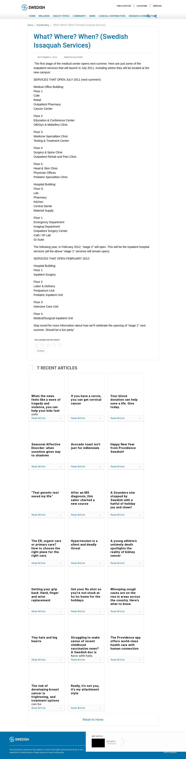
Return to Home (93, 719)
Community (79, 16)
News (92, 16)
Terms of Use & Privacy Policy (111, 750)
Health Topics (61, 16)
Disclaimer (130, 750)
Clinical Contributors (112, 16)
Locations (142, 6)
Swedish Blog (43, 25)
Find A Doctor (124, 6)
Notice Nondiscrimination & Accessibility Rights (157, 750)
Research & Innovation (142, 16)
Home (32, 16)
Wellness (44, 16)
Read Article (39, 418)
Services (157, 6)
